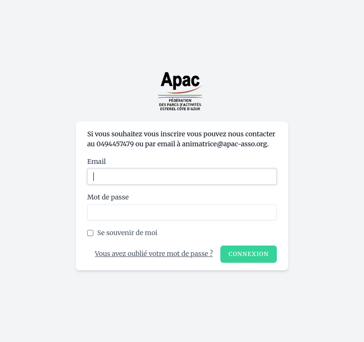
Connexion (248, 253)
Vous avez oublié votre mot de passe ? (154, 253)
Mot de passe (108, 197)
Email (96, 161)
